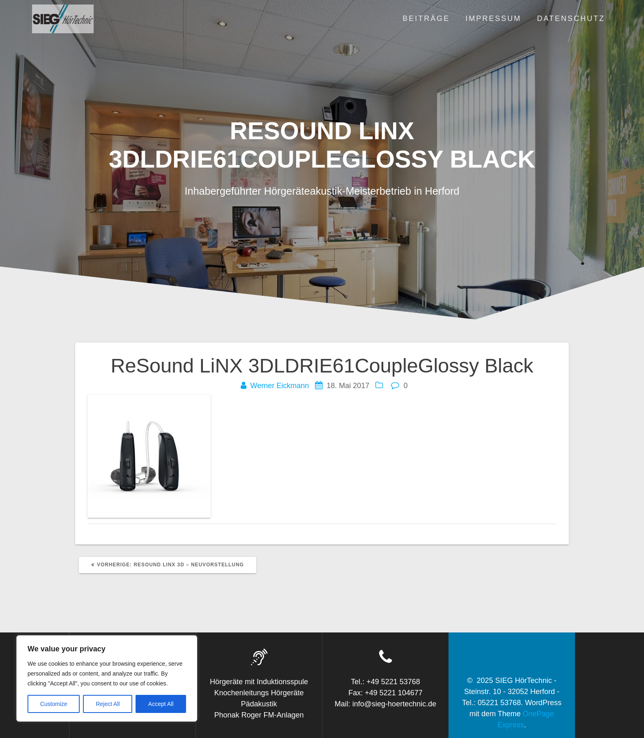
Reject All (108, 704)
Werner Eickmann (280, 386)
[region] (106, 678)
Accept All (160, 704)
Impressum (493, 18)
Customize (53, 704)
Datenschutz (571, 18)
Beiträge (426, 18)
